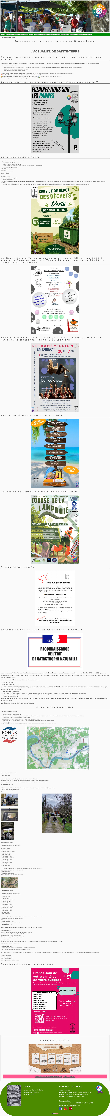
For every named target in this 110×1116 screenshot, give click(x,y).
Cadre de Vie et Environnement (40, 34)
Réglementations (88, 34)
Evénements (72, 34)
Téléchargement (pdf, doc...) (8, 37)
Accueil (3, 34)
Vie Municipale (9, 34)
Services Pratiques (24, 34)
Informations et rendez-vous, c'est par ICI (55, 1076)
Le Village (16, 34)
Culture (31, 34)
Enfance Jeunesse (65, 34)
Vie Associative (80, 34)
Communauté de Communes (54, 34)
